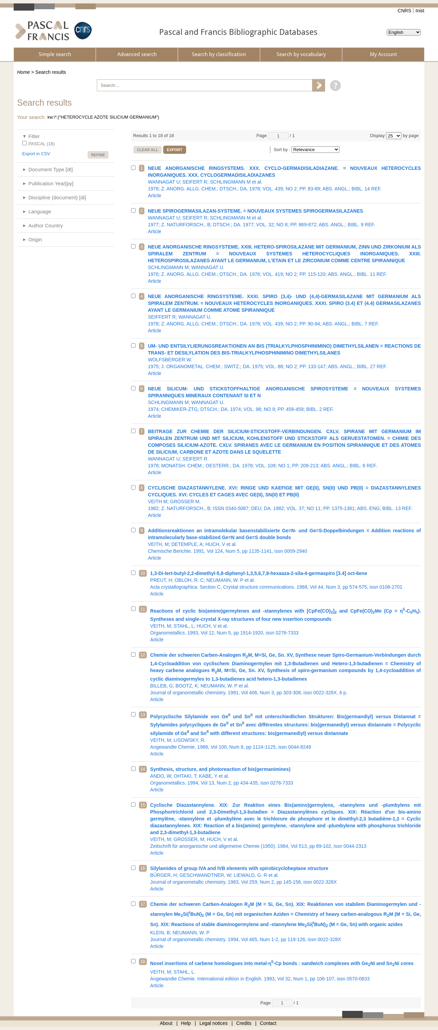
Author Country (45, 225)
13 (143, 714)
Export (174, 150)
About (166, 1023)
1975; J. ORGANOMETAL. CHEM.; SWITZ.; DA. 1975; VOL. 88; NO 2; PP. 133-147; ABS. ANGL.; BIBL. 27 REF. (284, 360)
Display (377, 135)
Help (186, 1023)
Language (39, 211)
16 (143, 868)
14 (143, 769)
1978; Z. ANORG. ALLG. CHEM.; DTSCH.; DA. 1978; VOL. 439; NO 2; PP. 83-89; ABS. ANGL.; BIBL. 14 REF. (284, 182)
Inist (419, 10)
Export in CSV (36, 153)
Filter (34, 136)
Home (23, 72)
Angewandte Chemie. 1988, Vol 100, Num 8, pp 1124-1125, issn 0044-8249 (285, 734)
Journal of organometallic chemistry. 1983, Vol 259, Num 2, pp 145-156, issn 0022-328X (285, 878)
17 (143, 904)
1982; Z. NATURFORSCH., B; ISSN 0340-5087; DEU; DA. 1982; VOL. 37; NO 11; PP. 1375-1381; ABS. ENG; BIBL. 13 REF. (284, 501)
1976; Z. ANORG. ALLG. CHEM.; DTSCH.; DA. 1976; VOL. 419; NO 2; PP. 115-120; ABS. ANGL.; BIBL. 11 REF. (284, 263)
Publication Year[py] (51, 183)
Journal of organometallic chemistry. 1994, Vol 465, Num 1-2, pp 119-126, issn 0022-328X (285, 925)
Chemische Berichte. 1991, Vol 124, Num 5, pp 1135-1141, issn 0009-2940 (284, 544)
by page (410, 135)
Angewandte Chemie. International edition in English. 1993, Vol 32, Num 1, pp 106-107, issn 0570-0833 (285, 973)
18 (143, 961)
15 (143, 805)
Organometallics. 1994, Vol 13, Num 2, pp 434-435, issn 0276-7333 (285, 779)
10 (143, 573)
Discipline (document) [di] (57, 197)
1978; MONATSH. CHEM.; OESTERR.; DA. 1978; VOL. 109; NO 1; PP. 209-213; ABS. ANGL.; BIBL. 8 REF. (284, 452)
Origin (35, 239)
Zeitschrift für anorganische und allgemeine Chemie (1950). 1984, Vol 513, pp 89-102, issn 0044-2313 (285, 829)
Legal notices (213, 1023)
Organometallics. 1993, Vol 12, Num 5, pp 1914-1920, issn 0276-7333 (285, 624)
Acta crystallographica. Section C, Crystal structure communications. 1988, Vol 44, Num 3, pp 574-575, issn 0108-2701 (285, 583)
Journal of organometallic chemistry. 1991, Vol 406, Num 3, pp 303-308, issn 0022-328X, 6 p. (285, 677)
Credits (243, 1023)
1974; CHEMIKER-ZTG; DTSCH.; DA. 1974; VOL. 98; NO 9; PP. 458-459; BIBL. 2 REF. (284, 402)
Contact (268, 1023)
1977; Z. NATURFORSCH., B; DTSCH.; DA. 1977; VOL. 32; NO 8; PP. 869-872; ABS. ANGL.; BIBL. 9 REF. (284, 221)
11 (143, 609)
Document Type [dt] (50, 169)
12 (143, 655)
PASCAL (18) (41, 143)
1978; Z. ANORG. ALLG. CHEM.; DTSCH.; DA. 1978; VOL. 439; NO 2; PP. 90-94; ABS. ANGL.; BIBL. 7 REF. (284, 313)
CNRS (404, 10)
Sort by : (283, 149)
